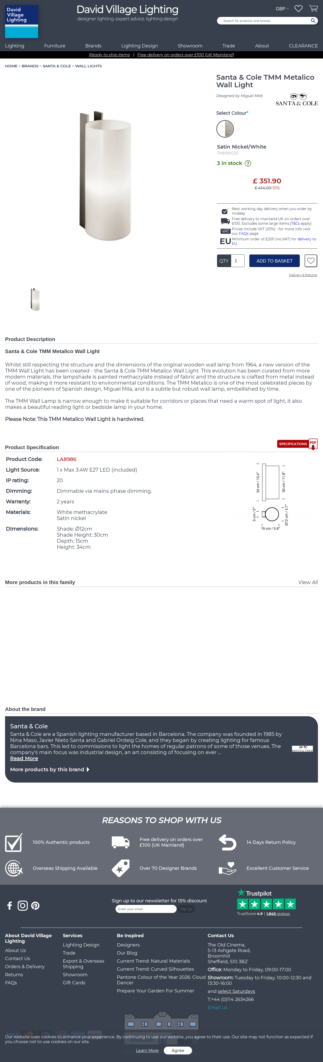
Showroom (190, 46)
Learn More (147, 1050)
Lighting (14, 46)
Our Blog (127, 953)
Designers (128, 945)
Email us (217, 1007)
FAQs (244, 233)
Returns (14, 975)
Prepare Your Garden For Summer (155, 991)
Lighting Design (81, 945)
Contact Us (17, 958)
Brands (93, 46)
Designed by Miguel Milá (239, 95)
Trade (69, 953)
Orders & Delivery (25, 966)
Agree (178, 1050)
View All (308, 582)
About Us (15, 950)
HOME (11, 66)
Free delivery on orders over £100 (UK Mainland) (185, 54)
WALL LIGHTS (88, 66)
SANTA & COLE (57, 66)
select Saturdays (236, 991)
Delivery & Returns (303, 275)
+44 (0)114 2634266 (232, 999)
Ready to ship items (109, 54)
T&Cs (295, 223)
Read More (24, 758)
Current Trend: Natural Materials (153, 961)
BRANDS (30, 66)
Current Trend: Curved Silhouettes (155, 969)
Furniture (54, 46)
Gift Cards (74, 983)
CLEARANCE (303, 46)
